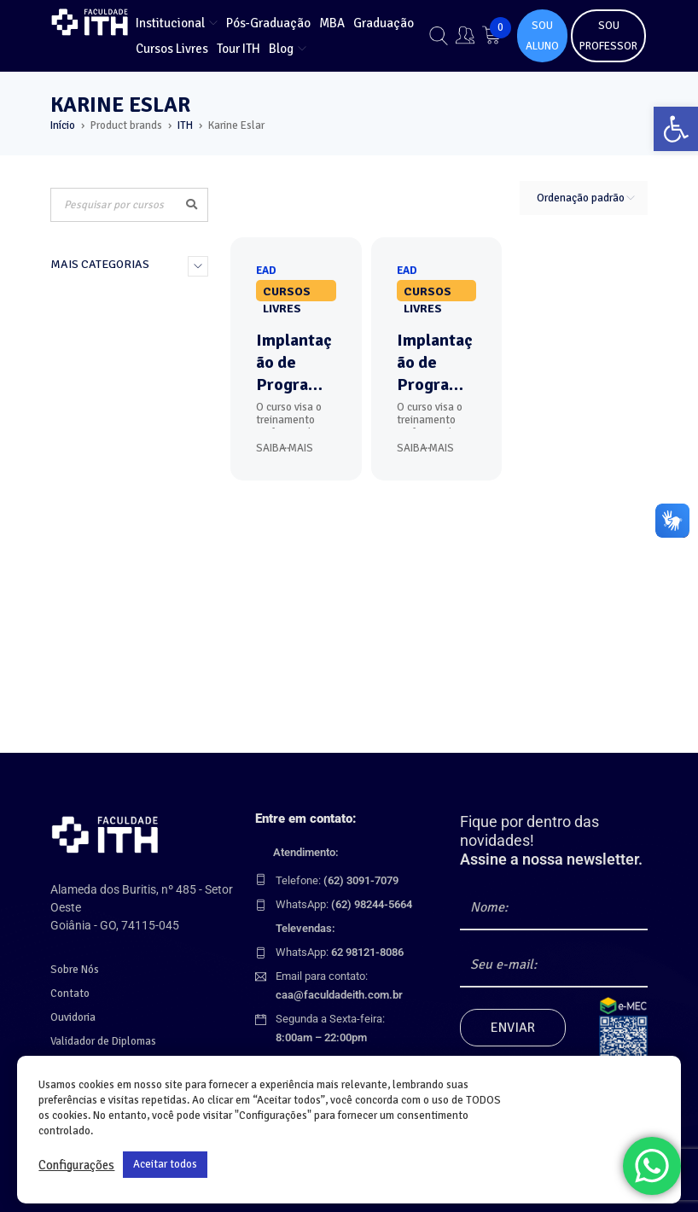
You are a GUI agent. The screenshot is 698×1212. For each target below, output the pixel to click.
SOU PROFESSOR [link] (608, 36)
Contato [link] (70, 993)
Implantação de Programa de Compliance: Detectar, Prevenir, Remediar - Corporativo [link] (435, 362)
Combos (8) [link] (84, 481)
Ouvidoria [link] (73, 1017)
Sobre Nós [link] (74, 969)
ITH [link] (185, 125)
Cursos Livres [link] (287, 292)
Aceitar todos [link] (165, 1164)
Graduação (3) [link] (92, 385)
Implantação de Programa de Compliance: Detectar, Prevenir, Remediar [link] (294, 362)
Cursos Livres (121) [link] (107, 433)
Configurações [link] (76, 1165)
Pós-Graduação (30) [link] (109, 361)
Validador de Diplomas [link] (103, 1041)
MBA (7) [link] (74, 338)
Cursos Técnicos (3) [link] (107, 409)
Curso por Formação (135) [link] (109, 305)
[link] (676, 129)
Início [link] (62, 125)
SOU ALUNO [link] (542, 36)
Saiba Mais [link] (284, 448)
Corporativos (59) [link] (102, 457)
